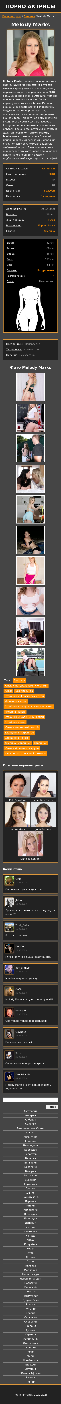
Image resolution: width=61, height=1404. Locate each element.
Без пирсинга (24, 690)
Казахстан (30, 1231)
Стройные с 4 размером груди (24, 696)
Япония (30, 1381)
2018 (52, 174)
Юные (8, 690)
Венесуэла (30, 1175)
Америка (29, 16)
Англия (30, 1132)
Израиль (30, 1201)
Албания (30, 1119)
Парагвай (30, 1287)
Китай (30, 1240)
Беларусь (30, 1154)
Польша (30, 1291)
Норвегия (30, 1283)
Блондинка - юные (16, 737)
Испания (30, 1222)
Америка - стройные (18, 743)
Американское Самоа (30, 1128)
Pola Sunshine (17, 800)
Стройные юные (15, 722)
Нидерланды (30, 1274)
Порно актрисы (30, 6)
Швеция (30, 1364)
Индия (30, 1205)
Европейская (46, 225)
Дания (30, 1192)
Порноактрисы (11, 16)
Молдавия (30, 1270)
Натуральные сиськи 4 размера (25, 753)
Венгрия (30, 1171)
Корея (31, 1248)
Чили (30, 1356)
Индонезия (30, 1209)
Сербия (30, 1313)
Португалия (30, 1295)
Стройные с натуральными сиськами (29, 706)
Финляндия (30, 1343)
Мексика (30, 1265)
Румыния (30, 1308)
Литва (31, 1261)
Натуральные (45, 270)
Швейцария (30, 1360)
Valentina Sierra (43, 800)
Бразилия (30, 1166)
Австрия (30, 1115)
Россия (30, 1304)
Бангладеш (30, 1145)
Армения (30, 1141)
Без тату (19, 680)
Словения (30, 1321)
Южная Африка (30, 1373)
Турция (30, 1330)
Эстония (30, 1368)
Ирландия (30, 1214)
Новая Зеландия (30, 1278)
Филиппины (30, 1338)
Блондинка (48, 196)
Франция (30, 1347)
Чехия (30, 1351)
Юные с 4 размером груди (22, 748)
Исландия (30, 1218)
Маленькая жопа (15, 701)
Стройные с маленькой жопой (24, 717)
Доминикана (30, 1197)
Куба (30, 1252)
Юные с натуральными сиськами (26, 685)
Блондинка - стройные (19, 732)
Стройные (40, 743)
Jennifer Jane (43, 829)
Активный (48, 168)
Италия (30, 1227)
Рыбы (51, 220)
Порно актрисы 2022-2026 (30, 1394)
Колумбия (30, 1244)
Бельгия (30, 1158)
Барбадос (30, 1149)
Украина (30, 1334)
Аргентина (30, 1136)
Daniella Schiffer (30, 858)
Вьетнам (30, 1179)
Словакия (30, 1317)
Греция (30, 1188)
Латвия (30, 1257)
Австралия (30, 1111)
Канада (30, 1235)
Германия (30, 1184)
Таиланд (30, 1325)
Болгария (30, 1162)
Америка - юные (15, 711)
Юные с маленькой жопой (22, 727)
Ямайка (30, 1377)
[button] (30, 387)
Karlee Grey (17, 829)
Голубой (49, 190)
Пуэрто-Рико (30, 1300)
